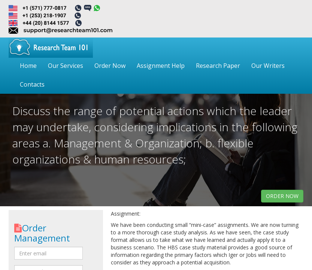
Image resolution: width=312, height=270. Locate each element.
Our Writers (268, 66)
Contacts (32, 84)
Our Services (65, 66)
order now (282, 196)
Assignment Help (161, 66)
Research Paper (218, 66)
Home (28, 66)
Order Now (109, 66)
